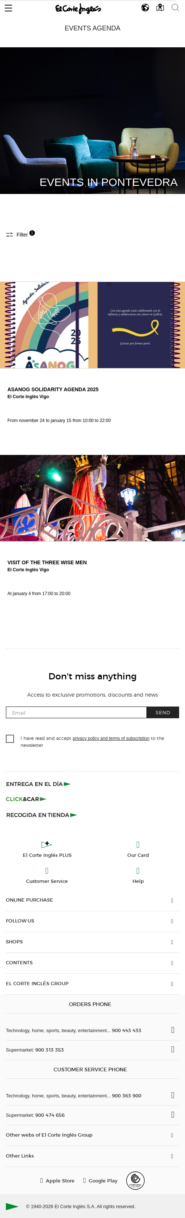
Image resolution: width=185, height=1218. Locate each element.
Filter (20, 234)
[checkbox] (10, 739)
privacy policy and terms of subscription (111, 738)
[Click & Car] (26, 799)
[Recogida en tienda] (42, 814)
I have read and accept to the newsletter (92, 741)
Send (163, 712)
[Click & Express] (39, 784)
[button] (8, 6)
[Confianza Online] (135, 1180)
